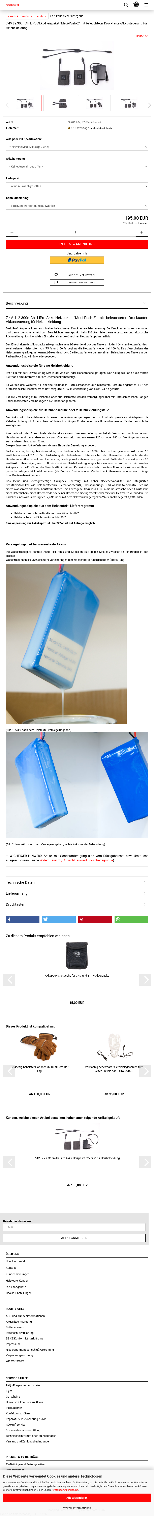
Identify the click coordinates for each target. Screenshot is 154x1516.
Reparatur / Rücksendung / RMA (26, 1419)
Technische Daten (20, 882)
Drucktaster (15, 904)
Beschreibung (17, 303)
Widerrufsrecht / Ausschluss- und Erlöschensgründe (76, 860)
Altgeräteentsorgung (19, 1321)
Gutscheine (13, 1396)
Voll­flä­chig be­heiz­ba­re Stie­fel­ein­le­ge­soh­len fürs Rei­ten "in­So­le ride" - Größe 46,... (114, 1069)
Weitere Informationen (77, 1508)
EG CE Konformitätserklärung (24, 1338)
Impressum (13, 1344)
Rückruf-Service (15, 1424)
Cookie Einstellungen (19, 1293)
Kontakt (11, 1267)
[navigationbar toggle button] (146, 5)
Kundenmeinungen (17, 1274)
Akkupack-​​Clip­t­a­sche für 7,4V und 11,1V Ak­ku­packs (77, 975)
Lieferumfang (17, 893)
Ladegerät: (13, 178)
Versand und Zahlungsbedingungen (28, 1441)
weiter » (27, 16)
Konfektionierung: (17, 198)
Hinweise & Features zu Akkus (24, 1402)
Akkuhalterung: (16, 158)
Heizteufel (142, 36)
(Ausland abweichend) (101, 128)
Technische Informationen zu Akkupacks (31, 1435)
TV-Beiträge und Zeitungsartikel (25, 1464)
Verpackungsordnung (19, 1355)
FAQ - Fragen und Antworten (23, 1385)
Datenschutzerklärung (65, 1489)
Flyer (9, 1391)
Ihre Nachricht (15, 1407)
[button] (148, 105)
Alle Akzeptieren (77, 1497)
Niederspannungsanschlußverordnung (30, 1349)
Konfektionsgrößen (18, 1413)
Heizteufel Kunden (17, 1280)
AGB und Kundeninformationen (25, 1316)
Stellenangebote (16, 1287)
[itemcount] (77, 232)
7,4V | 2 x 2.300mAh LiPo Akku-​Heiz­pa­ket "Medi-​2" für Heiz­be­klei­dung (77, 1158)
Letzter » (41, 16)
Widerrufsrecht (15, 1361)
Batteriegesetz (15, 1327)
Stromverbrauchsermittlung (23, 1430)
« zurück (13, 16)
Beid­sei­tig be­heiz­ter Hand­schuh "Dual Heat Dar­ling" (39, 1069)
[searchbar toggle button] (126, 5)
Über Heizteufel (15, 1261)
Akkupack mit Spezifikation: (24, 139)
